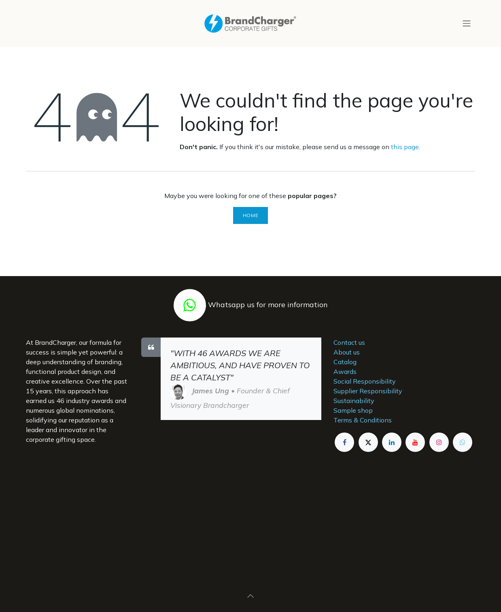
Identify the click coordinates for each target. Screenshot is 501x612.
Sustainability (353, 401)
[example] (462, 442)
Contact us (349, 342)
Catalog (345, 362)
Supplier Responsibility (367, 391)
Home (250, 215)
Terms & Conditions (362, 420)
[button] (250, 596)
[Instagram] (439, 442)
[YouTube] (415, 442)
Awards (345, 371)
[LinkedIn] (391, 442)
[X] (368, 442)
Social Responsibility (364, 381)
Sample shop (353, 410)
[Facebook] (344, 442)
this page (405, 147)
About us (346, 352)
